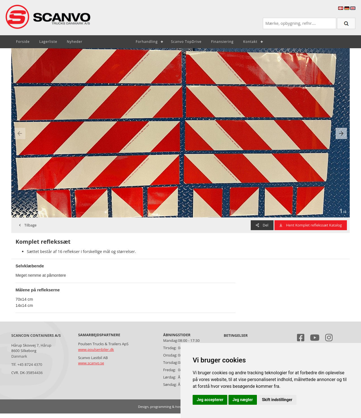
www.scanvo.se (91, 363)
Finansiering (222, 41)
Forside (23, 41)
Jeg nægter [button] (242, 399)
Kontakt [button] (250, 41)
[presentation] (19, 133)
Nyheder (74, 41)
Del (262, 225)
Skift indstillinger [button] (277, 399)
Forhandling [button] (147, 41)
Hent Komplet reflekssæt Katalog (310, 225)
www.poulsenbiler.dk (96, 349)
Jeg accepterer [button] (210, 399)
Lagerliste (48, 41)
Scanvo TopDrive (186, 41)
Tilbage (27, 225)
